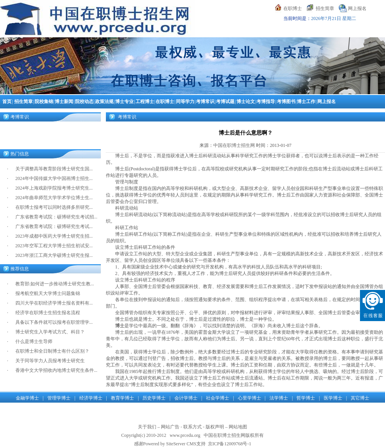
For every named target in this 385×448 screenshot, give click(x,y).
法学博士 (279, 398)
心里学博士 (249, 398)
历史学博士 (154, 398)
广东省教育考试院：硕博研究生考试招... (56, 217)
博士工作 (306, 101)
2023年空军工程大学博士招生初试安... (54, 245)
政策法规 (104, 101)
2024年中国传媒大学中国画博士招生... (54, 178)
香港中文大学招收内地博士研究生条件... (56, 370)
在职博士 (292, 8)
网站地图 (238, 427)
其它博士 (360, 398)
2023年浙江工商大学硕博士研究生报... (54, 255)
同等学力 (185, 101)
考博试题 (225, 101)
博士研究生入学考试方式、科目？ (50, 332)
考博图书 (286, 101)
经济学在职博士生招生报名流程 (47, 312)
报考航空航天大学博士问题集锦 (47, 293)
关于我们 (147, 427)
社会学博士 (217, 398)
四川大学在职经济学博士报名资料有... (54, 303)
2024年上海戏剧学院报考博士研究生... (54, 188)
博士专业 (124, 101)
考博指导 (265, 101)
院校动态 (84, 101)
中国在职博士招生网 (234, 145)
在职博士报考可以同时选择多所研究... (54, 207)
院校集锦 (44, 101)
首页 (7, 101)
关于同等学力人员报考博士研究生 (50, 360)
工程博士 (145, 101)
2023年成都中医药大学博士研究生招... (54, 236)
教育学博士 (122, 398)
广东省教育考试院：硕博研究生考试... (54, 226)
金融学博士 (27, 398)
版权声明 (215, 427)
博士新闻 (64, 101)
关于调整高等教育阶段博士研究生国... (54, 169)
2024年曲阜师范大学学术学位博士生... (54, 197)
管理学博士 (58, 398)
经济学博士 (90, 398)
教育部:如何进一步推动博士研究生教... (54, 283)
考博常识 (205, 101)
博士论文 (245, 101)
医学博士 (333, 398)
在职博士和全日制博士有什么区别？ (52, 351)
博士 (119, 325)
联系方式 (192, 427)
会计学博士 (186, 398)
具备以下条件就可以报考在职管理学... (54, 322)
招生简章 (325, 8)
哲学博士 (305, 398)
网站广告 (170, 427)
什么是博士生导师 (33, 341)
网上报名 (357, 8)
